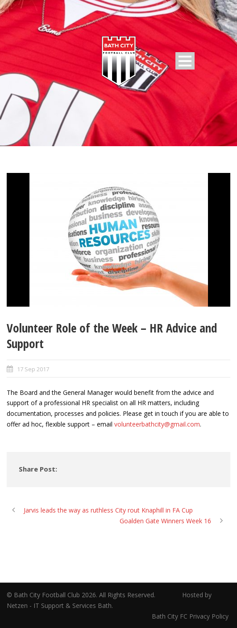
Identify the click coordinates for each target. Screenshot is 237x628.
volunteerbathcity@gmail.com (157, 424)
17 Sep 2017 (33, 369)
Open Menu (185, 61)
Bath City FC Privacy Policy (191, 616)
